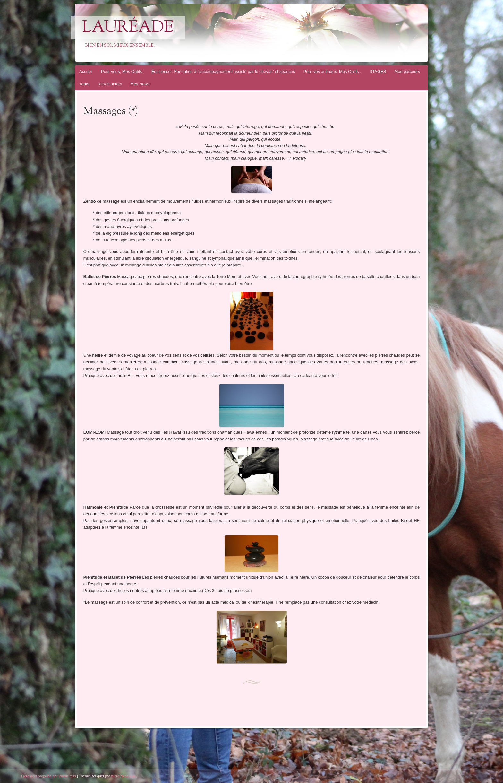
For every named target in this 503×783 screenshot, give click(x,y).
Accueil (86, 71)
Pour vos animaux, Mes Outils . (332, 71)
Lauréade (128, 27)
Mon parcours (407, 71)
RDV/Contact (110, 84)
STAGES (378, 71)
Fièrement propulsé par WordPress (48, 776)
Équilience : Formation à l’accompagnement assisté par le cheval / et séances (223, 71)
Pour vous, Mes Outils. (122, 71)
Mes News (140, 84)
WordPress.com (123, 776)
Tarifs (84, 84)
